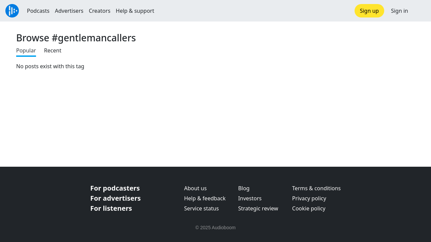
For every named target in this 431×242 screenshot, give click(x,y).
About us (195, 188)
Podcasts (38, 10)
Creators (99, 10)
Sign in (399, 10)
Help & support (135, 10)
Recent (52, 50)
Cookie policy (309, 208)
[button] (419, 10)
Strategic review (258, 208)
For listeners (111, 208)
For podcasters (115, 188)
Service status (201, 208)
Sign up (369, 10)
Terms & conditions (316, 188)
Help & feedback (205, 198)
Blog (244, 188)
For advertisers (115, 198)
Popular (26, 50)
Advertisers (69, 10)
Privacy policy (309, 198)
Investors (250, 198)
